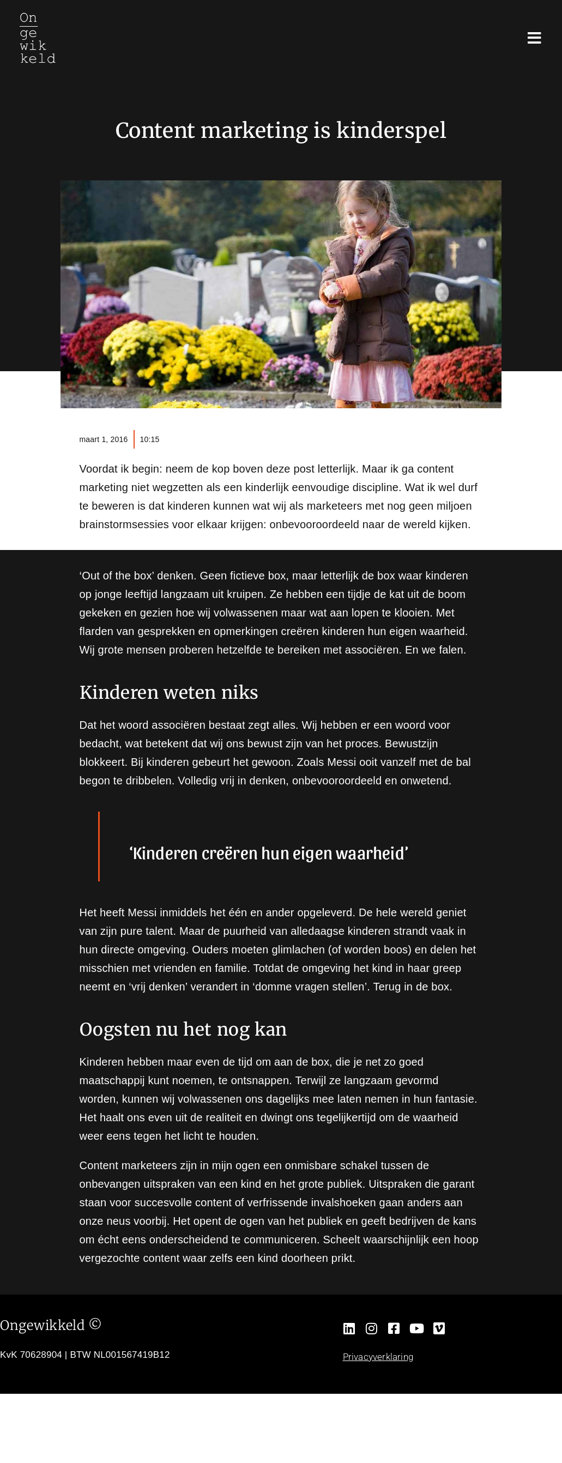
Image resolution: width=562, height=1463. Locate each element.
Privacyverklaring (378, 1356)
